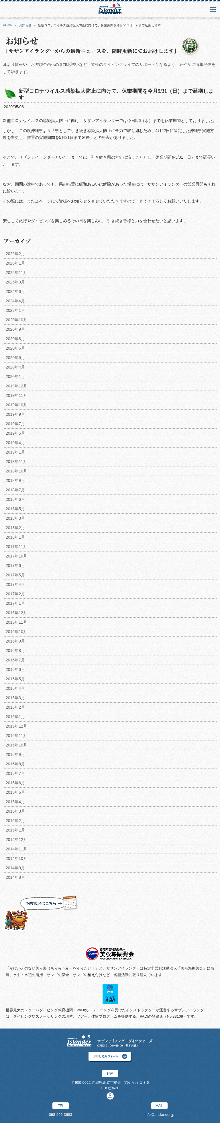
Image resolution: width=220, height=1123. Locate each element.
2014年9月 (15, 868)
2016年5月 (15, 679)
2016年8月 (15, 650)
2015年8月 (15, 764)
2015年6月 (15, 783)
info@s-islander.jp (159, 1114)
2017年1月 (15, 603)
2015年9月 (15, 754)
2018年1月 (15, 537)
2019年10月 (16, 405)
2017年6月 (15, 565)
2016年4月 (15, 688)
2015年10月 (16, 745)
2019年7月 (15, 423)
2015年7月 (15, 773)
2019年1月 (15, 452)
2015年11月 (16, 735)
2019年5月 (15, 433)
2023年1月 (15, 310)
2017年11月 (16, 546)
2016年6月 (15, 669)
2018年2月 (15, 527)
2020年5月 (15, 357)
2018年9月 (15, 480)
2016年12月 (16, 612)
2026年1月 (15, 263)
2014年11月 (16, 849)
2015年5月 (15, 792)
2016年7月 (15, 660)
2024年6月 (15, 291)
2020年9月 (15, 329)
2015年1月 (15, 830)
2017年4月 (15, 584)
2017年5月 (15, 575)
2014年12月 (16, 839)
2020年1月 (15, 376)
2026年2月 (15, 253)
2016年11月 (16, 622)
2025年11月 (16, 272)
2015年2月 (15, 820)
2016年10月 (16, 631)
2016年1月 (15, 716)
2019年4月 (15, 442)
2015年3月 (15, 811)
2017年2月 (15, 594)
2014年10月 (16, 858)
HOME (7, 25)
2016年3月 (15, 698)
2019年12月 (16, 386)
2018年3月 (15, 518)
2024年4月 (15, 301)
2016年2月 (15, 707)
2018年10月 (16, 471)
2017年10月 (16, 556)
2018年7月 (15, 490)
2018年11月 (16, 461)
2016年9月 (15, 641)
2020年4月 (15, 367)
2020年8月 (15, 338)
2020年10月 (16, 320)
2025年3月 (15, 282)
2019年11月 (16, 395)
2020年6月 (15, 348)
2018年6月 (15, 499)
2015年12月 (16, 726)
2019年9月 (15, 414)
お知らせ (25, 25)
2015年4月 (15, 801)
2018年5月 (15, 509)
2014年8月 (15, 877)
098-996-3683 (60, 1114)
